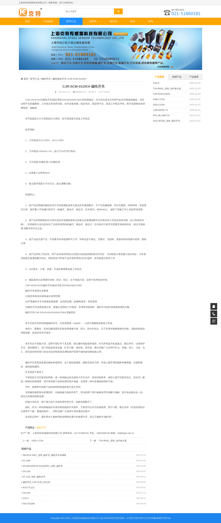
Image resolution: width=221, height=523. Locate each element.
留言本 (113, 21)
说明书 (93, 21)
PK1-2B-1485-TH (161, 115)
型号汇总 (71, 21)
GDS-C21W (158, 104)
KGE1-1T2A (37, 440)
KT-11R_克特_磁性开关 (34, 477)
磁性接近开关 (59, 78)
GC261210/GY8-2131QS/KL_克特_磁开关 (43, 466)
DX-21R (26, 471)
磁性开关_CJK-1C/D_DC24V (36, 482)
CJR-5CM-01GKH (161, 94)
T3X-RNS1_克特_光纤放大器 (113, 440)
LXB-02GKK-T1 (160, 110)
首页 (27, 21)
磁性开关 (46, 78)
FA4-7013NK (29, 503)
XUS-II (156, 83)
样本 (132, 21)
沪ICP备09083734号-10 (159, 518)
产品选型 (48, 21)
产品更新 (159, 76)
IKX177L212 (29, 487)
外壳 (150, 21)
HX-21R (26, 493)
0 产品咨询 (105, 92)
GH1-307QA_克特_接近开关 (166, 121)
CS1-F (26, 498)
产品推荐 (194, 76)
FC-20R (26, 460)
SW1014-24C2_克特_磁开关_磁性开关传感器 (44, 455)
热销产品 (176, 76)
